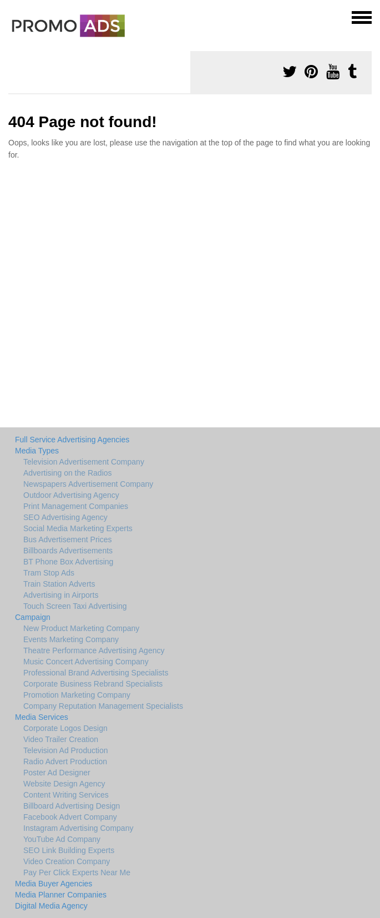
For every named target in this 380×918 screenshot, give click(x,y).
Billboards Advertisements (68, 550)
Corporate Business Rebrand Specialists (93, 683)
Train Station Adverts (59, 583)
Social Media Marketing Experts (78, 528)
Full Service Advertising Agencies (72, 439)
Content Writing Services (66, 794)
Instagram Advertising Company (78, 828)
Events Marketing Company (71, 639)
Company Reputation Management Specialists (103, 706)
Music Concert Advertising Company (86, 661)
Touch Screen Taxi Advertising (75, 606)
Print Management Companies (75, 506)
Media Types (37, 450)
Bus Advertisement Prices (67, 539)
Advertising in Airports (60, 595)
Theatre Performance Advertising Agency (93, 650)
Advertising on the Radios (67, 472)
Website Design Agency (64, 783)
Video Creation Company (66, 861)
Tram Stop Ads (48, 572)
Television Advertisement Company (83, 461)
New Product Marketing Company (81, 628)
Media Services (41, 717)
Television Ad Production (65, 750)
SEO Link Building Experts (68, 850)
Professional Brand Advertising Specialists (95, 672)
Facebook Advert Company (70, 817)
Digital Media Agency (51, 905)
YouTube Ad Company (61, 839)
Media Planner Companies (61, 894)
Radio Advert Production (65, 761)
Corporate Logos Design (65, 728)
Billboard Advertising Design (71, 805)
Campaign (32, 617)
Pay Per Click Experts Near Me (76, 872)
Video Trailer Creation (60, 739)
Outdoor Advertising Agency (71, 495)
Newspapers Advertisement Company (88, 484)
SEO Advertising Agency (65, 517)
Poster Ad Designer (56, 772)
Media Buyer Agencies (53, 883)
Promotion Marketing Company (76, 694)
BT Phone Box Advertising (68, 561)
